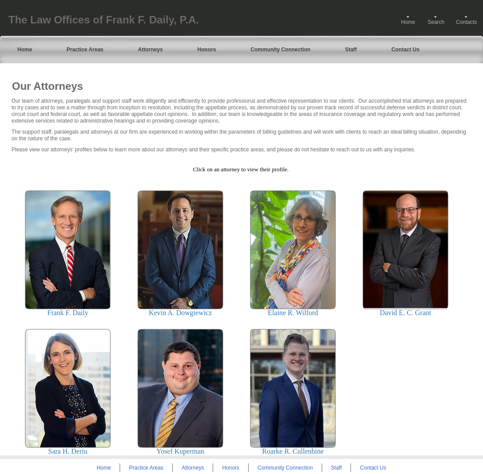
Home (408, 22)
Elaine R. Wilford (293, 312)
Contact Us (405, 49)
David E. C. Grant (405, 312)
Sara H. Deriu (67, 451)
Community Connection (280, 49)
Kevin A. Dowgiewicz (180, 312)
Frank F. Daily (68, 312)
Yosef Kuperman (180, 451)
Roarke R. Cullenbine (292, 451)
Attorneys (150, 49)
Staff (351, 49)
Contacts (466, 22)
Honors (206, 49)
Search (436, 22)
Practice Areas (84, 49)
